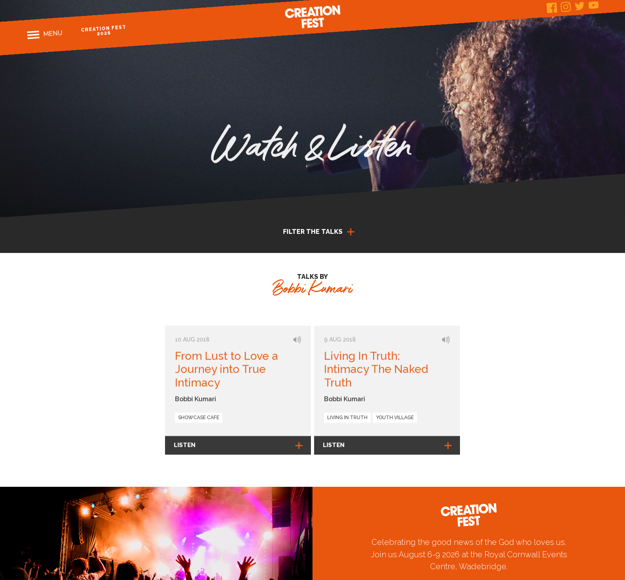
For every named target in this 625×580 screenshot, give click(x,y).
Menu (52, 33)
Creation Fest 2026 (103, 30)
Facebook (551, 7)
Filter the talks (312, 231)
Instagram (565, 7)
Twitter (579, 5)
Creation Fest (312, 16)
